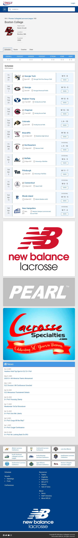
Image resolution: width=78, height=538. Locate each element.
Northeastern (30, 145)
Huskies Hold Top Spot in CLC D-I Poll (17, 371)
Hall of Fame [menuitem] (45, 487)
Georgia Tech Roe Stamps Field (43, 79)
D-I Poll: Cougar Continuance (14, 428)
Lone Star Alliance (66, 449)
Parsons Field (39, 148)
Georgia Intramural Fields (41, 90)
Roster (16, 49)
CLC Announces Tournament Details (16, 392)
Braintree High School (42, 136)
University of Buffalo (41, 161)
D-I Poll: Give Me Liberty (13, 413)
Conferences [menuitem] (9, 485)
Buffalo (27, 158)
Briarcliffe (26, 133)
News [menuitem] (43, 493)
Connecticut (29, 183)
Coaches (24, 49)
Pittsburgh (26, 170)
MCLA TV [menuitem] (44, 482)
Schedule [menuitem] (8, 472)
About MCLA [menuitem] (45, 498)
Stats (31, 49)
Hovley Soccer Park (40, 102)
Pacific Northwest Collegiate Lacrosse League (17, 456)
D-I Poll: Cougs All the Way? (14, 420)
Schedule (8, 49)
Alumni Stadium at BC (41, 199)
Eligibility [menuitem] (44, 477)
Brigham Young (28, 99)
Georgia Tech (30, 76)
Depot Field (38, 186)
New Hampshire (29, 208)
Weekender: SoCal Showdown (14, 406)
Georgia (27, 87)
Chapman (28, 110)
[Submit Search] (10, 9)
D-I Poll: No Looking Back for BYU (16, 435)
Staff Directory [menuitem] (46, 496)
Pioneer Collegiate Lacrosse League (21, 18)
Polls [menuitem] (9, 481)
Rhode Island (27, 196)
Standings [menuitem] (10, 479)
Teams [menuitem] (43, 475)
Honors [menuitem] (44, 484)
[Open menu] (4, 9)
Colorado (26, 121)
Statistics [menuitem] (44, 480)
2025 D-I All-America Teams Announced (18, 378)
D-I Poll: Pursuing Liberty (13, 399)
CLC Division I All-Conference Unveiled (18, 385)
